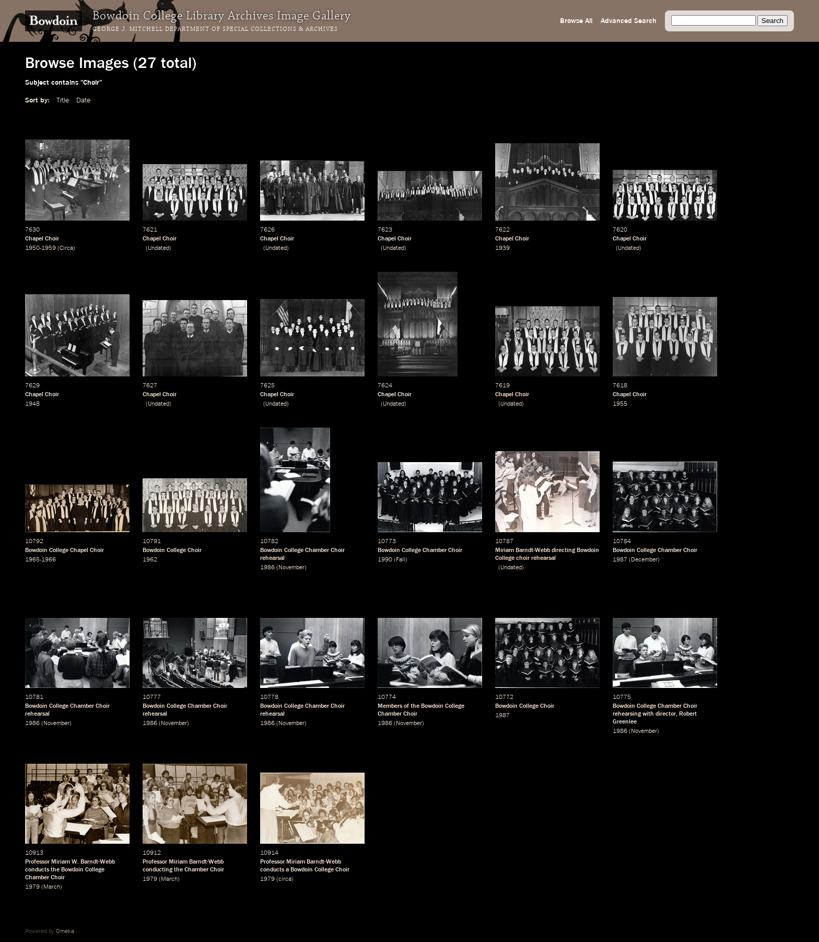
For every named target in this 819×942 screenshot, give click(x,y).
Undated (158, 248)
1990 (385, 560)
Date (83, 100)
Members (390, 706)
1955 (620, 404)
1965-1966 (40, 560)
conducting (157, 870)
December (644, 560)
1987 (620, 560)
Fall (400, 560)
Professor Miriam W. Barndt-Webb (70, 862)
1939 (502, 248)
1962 (150, 560)
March (51, 887)
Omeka (65, 931)
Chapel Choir (42, 239)
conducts (37, 870)
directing (563, 550)
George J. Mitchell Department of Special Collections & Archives (215, 29)
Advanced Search (629, 21)
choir (523, 558)
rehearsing (627, 714)
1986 (267, 568)
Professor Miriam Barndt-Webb (183, 862)
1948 (32, 404)
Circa (66, 248)
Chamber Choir (325, 550)
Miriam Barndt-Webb (522, 550)
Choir (195, 550)
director (666, 714)
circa (284, 879)
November (291, 568)
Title (62, 100)
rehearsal (272, 558)
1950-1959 (40, 248)
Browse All (576, 21)
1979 (32, 887)
